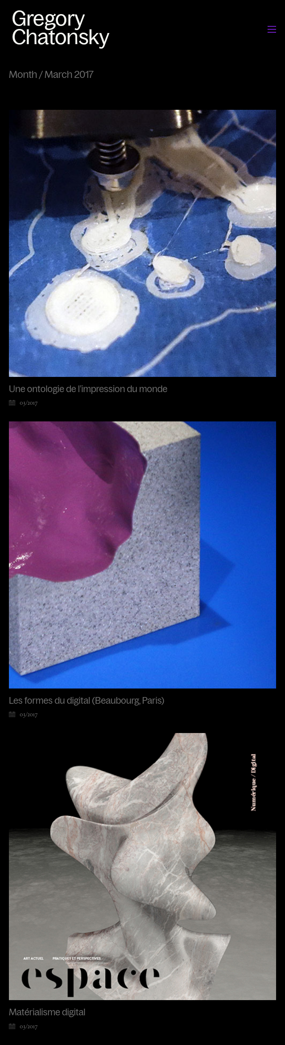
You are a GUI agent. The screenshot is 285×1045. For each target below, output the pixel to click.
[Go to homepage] (63, 29)
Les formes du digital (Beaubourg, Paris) (86, 701)
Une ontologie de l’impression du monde (88, 389)
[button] (272, 29)
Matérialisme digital (47, 1012)
